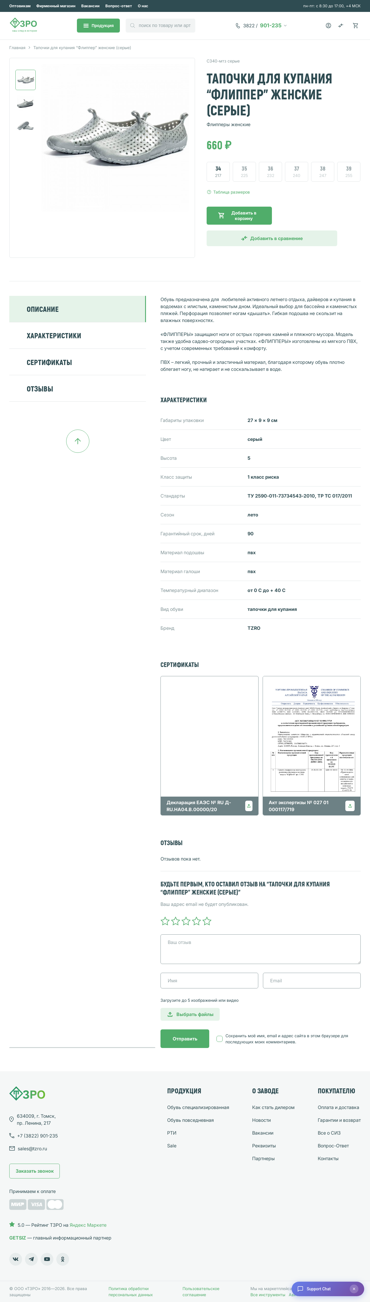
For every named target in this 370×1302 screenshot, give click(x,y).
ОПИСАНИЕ (43, 308)
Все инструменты (267, 1294)
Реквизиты (264, 1146)
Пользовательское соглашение (201, 1291)
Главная (17, 47)
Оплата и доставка (338, 1107)
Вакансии (90, 5)
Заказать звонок (35, 1171)
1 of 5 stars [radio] (165, 921)
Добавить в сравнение (276, 238)
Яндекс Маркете (88, 1225)
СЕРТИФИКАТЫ (49, 361)
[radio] (218, 172)
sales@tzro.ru (32, 1148)
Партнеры (263, 1158)
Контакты (328, 1158)
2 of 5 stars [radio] (175, 921)
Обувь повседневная (190, 1120)
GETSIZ (17, 1238)
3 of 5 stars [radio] (186, 921)
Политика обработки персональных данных (131, 1291)
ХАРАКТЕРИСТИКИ (54, 335)
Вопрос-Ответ (333, 1146)
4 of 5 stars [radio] (196, 921)
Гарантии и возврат (339, 1120)
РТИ (171, 1133)
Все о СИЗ (329, 1133)
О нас (143, 5)
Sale (171, 1146)
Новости (261, 1120)
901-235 (262, 25)
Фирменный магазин (55, 5)
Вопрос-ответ (118, 5)
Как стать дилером (273, 1107)
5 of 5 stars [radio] (207, 921)
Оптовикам (19, 5)
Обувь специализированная (198, 1107)
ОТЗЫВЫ (40, 388)
